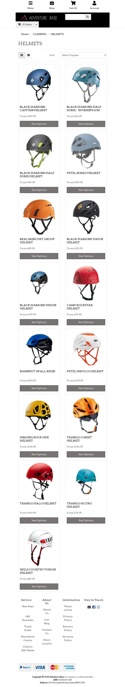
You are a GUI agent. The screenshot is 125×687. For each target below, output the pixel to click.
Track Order (27, 628)
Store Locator (47, 641)
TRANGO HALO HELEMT (38, 503)
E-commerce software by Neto (79, 677)
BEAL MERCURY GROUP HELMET (37, 240)
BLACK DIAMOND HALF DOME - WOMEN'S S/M (84, 108)
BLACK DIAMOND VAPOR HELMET (85, 240)
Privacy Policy (68, 618)
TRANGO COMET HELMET (79, 439)
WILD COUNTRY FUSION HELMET (38, 571)
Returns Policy (68, 628)
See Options (39, 123)
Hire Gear (28, 606)
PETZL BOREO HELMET (83, 173)
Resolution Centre (28, 638)
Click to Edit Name (27, 648)
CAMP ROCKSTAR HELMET (80, 306)
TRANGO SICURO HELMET (79, 505)
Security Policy (68, 638)
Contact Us (47, 631)
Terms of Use (68, 608)
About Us (47, 611)
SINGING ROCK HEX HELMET (34, 439)
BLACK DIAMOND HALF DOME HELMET (37, 174)
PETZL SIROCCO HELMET (85, 371)
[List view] (28, 55)
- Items (25, 24)
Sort (52, 55)
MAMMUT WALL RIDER (37, 371)
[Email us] (89, 607)
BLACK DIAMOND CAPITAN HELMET (33, 108)
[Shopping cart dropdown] (36, 24)
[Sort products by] (83, 55)
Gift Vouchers (28, 618)
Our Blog (47, 621)
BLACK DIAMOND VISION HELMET (38, 306)
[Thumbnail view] (21, 55)
